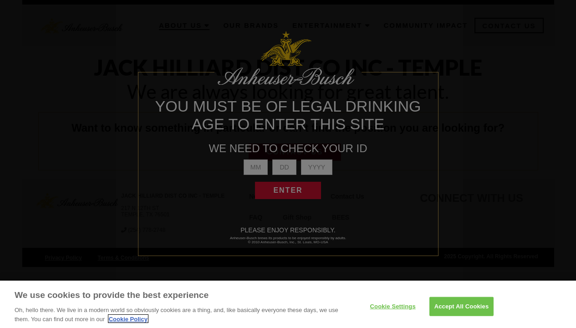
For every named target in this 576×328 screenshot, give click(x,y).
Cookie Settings (393, 311)
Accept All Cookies (461, 311)
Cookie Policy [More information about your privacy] (128, 324)
